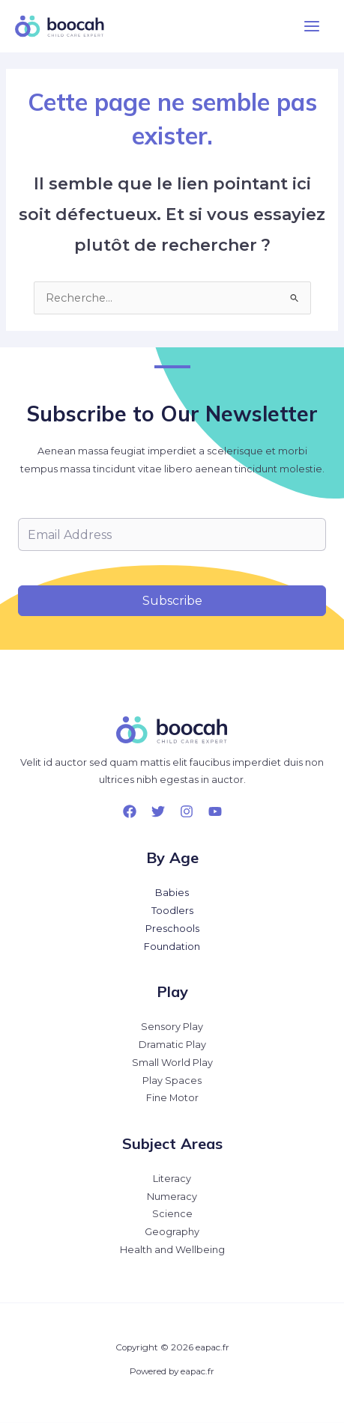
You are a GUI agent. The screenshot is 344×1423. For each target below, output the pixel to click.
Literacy (172, 1178)
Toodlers (172, 910)
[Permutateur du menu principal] (312, 26)
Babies (172, 892)
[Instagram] (186, 811)
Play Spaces (172, 1080)
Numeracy (172, 1196)
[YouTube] (215, 811)
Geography (172, 1231)
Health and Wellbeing (172, 1249)
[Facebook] (129, 811)
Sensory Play (172, 1026)
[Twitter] (158, 811)
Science (172, 1213)
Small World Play (172, 1062)
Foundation (172, 946)
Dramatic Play (172, 1044)
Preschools (172, 928)
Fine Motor (172, 1097)
